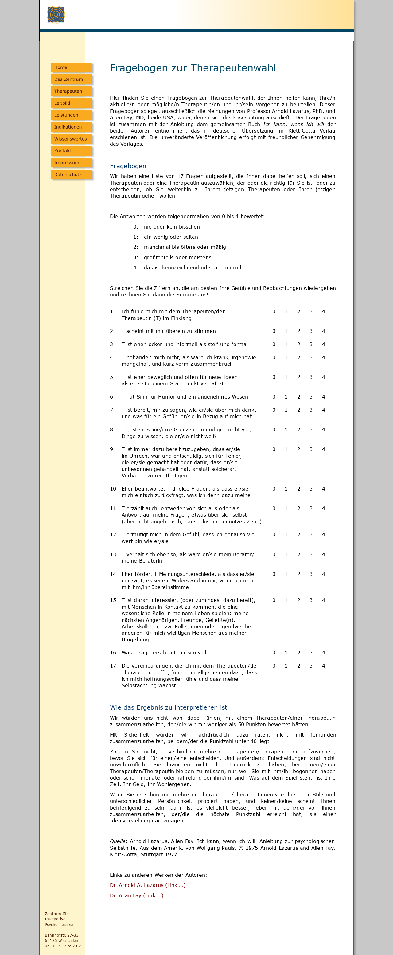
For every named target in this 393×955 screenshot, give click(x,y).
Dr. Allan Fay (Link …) (136, 895)
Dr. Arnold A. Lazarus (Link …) (148, 885)
